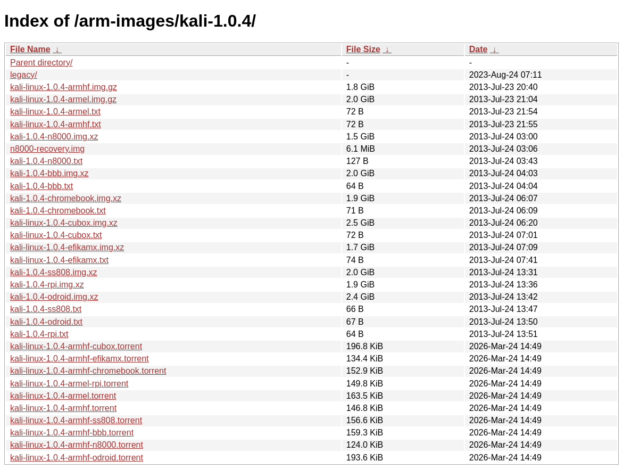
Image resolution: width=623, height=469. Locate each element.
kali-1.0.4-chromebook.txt (58, 210)
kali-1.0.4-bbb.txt (41, 186)
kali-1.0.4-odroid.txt (46, 321)
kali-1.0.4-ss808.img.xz (53, 272)
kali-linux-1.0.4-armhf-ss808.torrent (76, 420)
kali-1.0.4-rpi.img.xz (47, 284)
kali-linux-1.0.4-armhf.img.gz (63, 87)
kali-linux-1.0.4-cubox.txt (56, 235)
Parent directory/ (41, 62)
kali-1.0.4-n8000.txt (46, 161)
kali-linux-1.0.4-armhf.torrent (63, 408)
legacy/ (23, 74)
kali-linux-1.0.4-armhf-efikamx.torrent (79, 358)
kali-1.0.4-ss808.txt (45, 309)
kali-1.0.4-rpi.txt (39, 334)
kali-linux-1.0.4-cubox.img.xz (64, 222)
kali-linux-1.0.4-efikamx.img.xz (67, 247)
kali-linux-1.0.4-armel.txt (55, 111)
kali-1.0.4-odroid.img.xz (54, 296)
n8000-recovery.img (47, 148)
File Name (30, 49)
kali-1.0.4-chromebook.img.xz (65, 198)
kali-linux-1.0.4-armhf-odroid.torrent (76, 457)
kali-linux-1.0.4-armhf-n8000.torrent (76, 444)
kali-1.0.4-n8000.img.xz (54, 136)
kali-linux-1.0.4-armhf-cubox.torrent (76, 346)
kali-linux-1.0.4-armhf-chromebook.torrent (88, 370)
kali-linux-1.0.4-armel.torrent (63, 395)
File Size (363, 49)
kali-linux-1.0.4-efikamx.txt (59, 260)
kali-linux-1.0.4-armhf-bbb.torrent (72, 432)
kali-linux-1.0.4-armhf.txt (55, 124)
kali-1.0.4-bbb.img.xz (49, 173)
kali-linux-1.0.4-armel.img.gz (63, 99)
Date (478, 49)
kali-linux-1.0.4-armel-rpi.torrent (69, 383)
